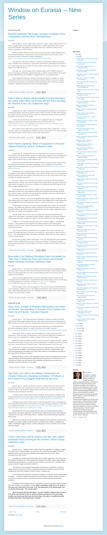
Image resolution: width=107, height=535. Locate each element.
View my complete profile (80, 417)
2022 (76, 341)
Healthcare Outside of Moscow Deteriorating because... (84, 144)
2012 (76, 365)
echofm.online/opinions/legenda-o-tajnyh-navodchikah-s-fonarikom (26, 283)
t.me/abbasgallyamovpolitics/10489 (18, 123)
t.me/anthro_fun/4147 (44, 281)
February (79, 328)
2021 (76, 343)
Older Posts (63, 512)
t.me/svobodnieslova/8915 (16, 330)
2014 (76, 360)
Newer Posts (12, 512)
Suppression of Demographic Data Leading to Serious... (85, 94)
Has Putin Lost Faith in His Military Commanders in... (85, 78)
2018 (76, 350)
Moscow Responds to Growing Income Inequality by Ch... (86, 218)
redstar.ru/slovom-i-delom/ (22, 398)
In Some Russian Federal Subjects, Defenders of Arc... (85, 319)
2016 (76, 355)
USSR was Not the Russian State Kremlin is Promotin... (85, 129)
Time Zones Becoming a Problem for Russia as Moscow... (86, 102)
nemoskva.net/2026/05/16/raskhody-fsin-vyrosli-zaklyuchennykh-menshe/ (46, 330)
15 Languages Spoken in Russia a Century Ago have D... (85, 265)
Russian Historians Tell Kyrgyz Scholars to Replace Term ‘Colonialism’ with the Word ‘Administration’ (36, 35)
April (77, 323)
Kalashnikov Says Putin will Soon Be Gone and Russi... (86, 277)
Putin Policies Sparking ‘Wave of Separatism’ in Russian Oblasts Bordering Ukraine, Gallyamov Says (36, 145)
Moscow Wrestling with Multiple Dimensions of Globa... (84, 207)
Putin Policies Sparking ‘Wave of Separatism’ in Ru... (85, 67)
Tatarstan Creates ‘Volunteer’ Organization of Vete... (84, 141)
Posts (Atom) (19, 515)
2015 (76, 358)
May (77, 56)
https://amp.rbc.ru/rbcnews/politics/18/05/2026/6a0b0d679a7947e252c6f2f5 (29, 58)
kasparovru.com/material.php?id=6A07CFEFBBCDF (46, 398)
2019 (76, 348)
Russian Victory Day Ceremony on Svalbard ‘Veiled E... (85, 156)
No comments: (30, 92)
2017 (76, 353)
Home (38, 512)
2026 (76, 54)
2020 (76, 346)
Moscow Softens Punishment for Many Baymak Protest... (86, 234)
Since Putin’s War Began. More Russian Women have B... (87, 245)
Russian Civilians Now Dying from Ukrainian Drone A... (85, 113)
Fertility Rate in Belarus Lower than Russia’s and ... (85, 269)
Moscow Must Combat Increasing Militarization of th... (85, 172)
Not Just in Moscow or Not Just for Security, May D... (85, 296)
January (78, 330)
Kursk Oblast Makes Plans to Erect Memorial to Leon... (85, 230)
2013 (76, 362)
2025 (76, 333)
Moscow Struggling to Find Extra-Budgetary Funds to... (85, 106)
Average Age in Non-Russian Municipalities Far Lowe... (84, 312)
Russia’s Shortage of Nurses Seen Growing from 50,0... (85, 175)
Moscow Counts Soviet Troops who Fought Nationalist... (85, 242)
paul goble (88, 372)
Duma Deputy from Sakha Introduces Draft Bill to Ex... (86, 284)
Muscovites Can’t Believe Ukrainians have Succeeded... (86, 71)
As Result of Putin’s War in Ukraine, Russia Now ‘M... (86, 117)
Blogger (61, 526)
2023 (76, 338)
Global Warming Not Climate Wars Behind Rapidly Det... (85, 86)
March (78, 326)
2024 (76, 336)
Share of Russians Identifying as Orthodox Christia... (85, 148)
